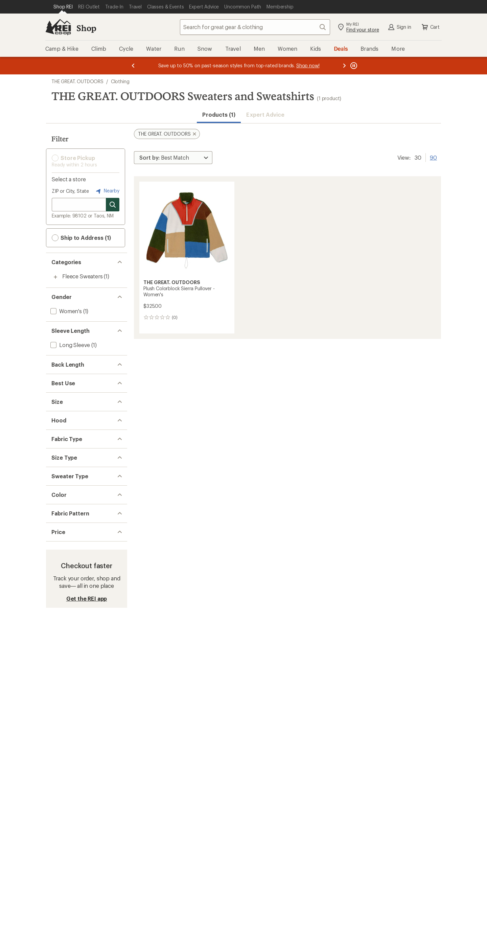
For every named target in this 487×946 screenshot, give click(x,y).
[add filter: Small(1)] (60, 446)
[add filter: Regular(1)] (63, 581)
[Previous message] (133, 66)
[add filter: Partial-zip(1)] (66, 615)
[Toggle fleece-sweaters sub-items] (55, 277)
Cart (430, 27)
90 (433, 157)
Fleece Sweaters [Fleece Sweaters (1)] (82, 276)
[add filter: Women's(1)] (65, 311)
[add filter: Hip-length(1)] (67, 378)
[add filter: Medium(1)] (64, 455)
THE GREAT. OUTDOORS (77, 81)
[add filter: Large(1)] (61, 464)
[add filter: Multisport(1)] (67, 412)
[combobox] (255, 27)
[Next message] (344, 66)
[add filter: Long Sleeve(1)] (69, 345)
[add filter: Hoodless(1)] (66, 506)
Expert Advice (265, 114)
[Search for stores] (112, 204)
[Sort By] (173, 157)
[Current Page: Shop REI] (63, 7)
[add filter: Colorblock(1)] (68, 683)
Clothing (120, 81)
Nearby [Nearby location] (106, 191)
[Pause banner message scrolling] (353, 66)
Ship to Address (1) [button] (81, 237)
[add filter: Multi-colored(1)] (74, 649)
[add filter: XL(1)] (57, 472)
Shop (86, 28)
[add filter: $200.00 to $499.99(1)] (79, 717)
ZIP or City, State (70, 191)
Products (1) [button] (218, 114)
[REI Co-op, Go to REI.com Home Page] (58, 27)
